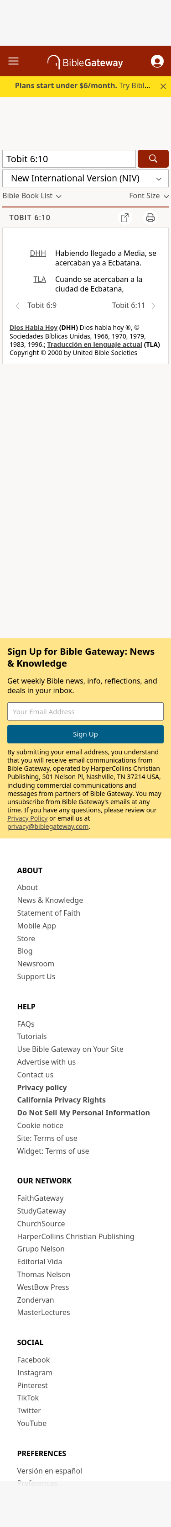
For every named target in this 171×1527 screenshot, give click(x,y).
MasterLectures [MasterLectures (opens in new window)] (43, 1312)
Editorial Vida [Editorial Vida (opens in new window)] (39, 1262)
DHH (38, 253)
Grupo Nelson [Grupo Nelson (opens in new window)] (41, 1249)
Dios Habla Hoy (33, 327)
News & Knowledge (50, 900)
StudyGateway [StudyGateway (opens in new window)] (41, 1211)
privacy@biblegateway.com (47, 826)
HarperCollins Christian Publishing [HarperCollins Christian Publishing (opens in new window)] (76, 1236)
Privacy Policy (27, 818)
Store (26, 938)
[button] (157, 61)
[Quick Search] (69, 159)
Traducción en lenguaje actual (94, 344)
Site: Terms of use (47, 1138)
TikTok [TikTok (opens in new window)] (28, 1398)
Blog (25, 951)
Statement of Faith (49, 913)
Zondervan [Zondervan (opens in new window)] (35, 1300)
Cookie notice (40, 1125)
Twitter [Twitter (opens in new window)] (29, 1410)
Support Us (36, 976)
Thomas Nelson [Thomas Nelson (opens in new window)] (44, 1274)
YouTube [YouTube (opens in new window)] (32, 1423)
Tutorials (32, 1036)
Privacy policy (42, 1087)
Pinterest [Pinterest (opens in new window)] (32, 1385)
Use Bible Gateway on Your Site (70, 1049)
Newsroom (36, 964)
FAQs (26, 1024)
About (27, 887)
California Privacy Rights (61, 1100)
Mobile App (36, 926)
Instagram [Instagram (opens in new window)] (35, 1373)
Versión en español (50, 1471)
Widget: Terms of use (53, 1151)
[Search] (153, 159)
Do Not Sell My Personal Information (83, 1113)
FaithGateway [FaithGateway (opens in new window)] (40, 1198)
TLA (39, 279)
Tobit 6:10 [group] (30, 217)
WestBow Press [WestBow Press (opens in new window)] (43, 1287)
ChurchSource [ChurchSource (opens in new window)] (41, 1224)
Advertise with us (46, 1062)
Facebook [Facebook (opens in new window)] (33, 1360)
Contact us (35, 1075)
